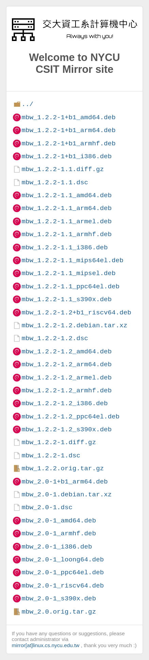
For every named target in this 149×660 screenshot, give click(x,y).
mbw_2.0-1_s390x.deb (58, 598)
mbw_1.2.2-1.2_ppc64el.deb (70, 416)
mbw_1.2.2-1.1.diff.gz (62, 169)
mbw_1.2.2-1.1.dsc (54, 182)
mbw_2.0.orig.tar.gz (58, 611)
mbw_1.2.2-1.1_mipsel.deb (68, 273)
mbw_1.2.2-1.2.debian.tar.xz (74, 325)
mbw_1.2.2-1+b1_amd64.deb (68, 117)
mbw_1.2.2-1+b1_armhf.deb (68, 143)
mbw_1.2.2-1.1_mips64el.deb (72, 260)
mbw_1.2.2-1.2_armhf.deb (66, 390)
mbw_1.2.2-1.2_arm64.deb (66, 364)
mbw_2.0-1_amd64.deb (58, 520)
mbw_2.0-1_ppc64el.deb (62, 572)
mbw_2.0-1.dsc (46, 507)
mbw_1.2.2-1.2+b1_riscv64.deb (76, 312)
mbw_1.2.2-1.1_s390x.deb (66, 299)
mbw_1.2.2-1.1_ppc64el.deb (70, 286)
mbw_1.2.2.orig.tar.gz (62, 468)
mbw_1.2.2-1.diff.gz (58, 442)
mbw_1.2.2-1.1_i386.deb (64, 247)
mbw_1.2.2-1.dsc (50, 455)
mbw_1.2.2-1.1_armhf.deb (66, 234)
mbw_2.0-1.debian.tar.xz (66, 494)
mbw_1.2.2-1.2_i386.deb (64, 403)
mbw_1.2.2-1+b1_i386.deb (66, 156)
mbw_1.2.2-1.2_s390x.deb (66, 429)
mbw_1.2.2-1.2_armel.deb (66, 377)
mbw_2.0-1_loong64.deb (62, 559)
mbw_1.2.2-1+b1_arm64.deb (68, 130)
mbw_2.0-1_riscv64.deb (62, 585)
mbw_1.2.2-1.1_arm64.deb (66, 208)
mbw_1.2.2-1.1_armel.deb (66, 221)
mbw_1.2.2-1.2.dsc (54, 338)
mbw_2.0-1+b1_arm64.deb (64, 481)
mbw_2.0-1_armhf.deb (58, 533)
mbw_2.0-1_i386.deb (56, 546)
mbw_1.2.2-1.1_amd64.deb (66, 195)
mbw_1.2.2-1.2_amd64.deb (66, 351)
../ (27, 104)
